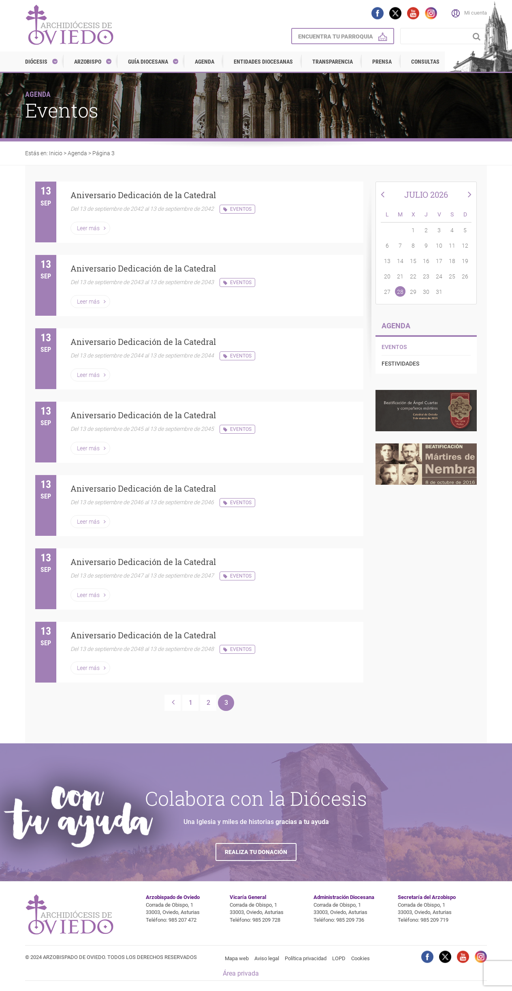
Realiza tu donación (256, 852)
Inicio (55, 153)
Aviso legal (266, 958)
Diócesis (36, 61)
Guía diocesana (148, 61)
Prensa (382, 61)
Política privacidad (305, 958)
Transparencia (332, 61)
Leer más (88, 228)
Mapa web (237, 958)
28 (400, 292)
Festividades (400, 363)
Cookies (360, 958)
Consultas (425, 61)
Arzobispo (87, 61)
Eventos (241, 209)
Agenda (204, 61)
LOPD (339, 958)
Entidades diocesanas (263, 61)
